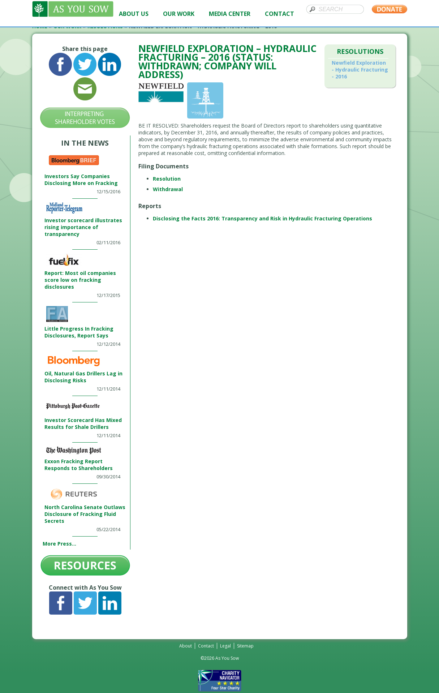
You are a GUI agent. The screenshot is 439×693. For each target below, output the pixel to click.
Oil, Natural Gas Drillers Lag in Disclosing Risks (83, 377)
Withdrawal (168, 189)
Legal (225, 646)
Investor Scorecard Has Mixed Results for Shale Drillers (83, 423)
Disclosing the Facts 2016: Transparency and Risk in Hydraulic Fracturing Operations (262, 218)
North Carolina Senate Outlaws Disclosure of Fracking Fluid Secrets (84, 514)
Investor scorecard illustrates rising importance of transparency (83, 227)
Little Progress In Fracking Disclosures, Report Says (78, 332)
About (185, 646)
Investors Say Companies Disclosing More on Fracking (81, 179)
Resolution (167, 178)
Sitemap (245, 646)
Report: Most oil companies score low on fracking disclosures (80, 280)
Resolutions (360, 51)
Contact (206, 646)
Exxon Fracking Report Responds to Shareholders (78, 465)
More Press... (59, 543)
